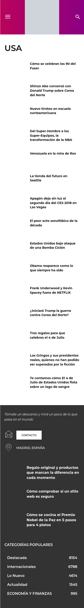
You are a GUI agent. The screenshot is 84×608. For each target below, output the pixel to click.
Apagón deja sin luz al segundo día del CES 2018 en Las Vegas (53, 202)
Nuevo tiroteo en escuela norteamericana (50, 111)
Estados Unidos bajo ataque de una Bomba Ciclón (53, 245)
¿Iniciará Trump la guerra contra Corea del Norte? (50, 313)
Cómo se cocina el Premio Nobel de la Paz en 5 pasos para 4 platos (51, 520)
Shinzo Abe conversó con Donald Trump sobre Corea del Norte (52, 90)
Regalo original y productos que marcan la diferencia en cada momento (53, 473)
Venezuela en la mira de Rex (53, 153)
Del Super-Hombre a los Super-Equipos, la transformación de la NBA (51, 135)
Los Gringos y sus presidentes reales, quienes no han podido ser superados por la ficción (54, 359)
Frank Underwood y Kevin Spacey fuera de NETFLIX (51, 290)
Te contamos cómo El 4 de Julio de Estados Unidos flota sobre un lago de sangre (53, 382)
